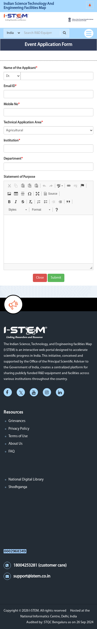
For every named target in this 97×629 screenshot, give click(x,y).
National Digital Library (26, 479)
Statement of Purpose (19, 177)
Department (12, 159)
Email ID (9, 86)
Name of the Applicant (20, 68)
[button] (9, 186)
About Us (15, 444)
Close (40, 278)
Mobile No (11, 104)
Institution (11, 140)
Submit (56, 278)
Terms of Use (18, 436)
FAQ (11, 451)
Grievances (16, 421)
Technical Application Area (22, 122)
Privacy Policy (18, 429)
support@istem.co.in (31, 576)
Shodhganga (17, 487)
